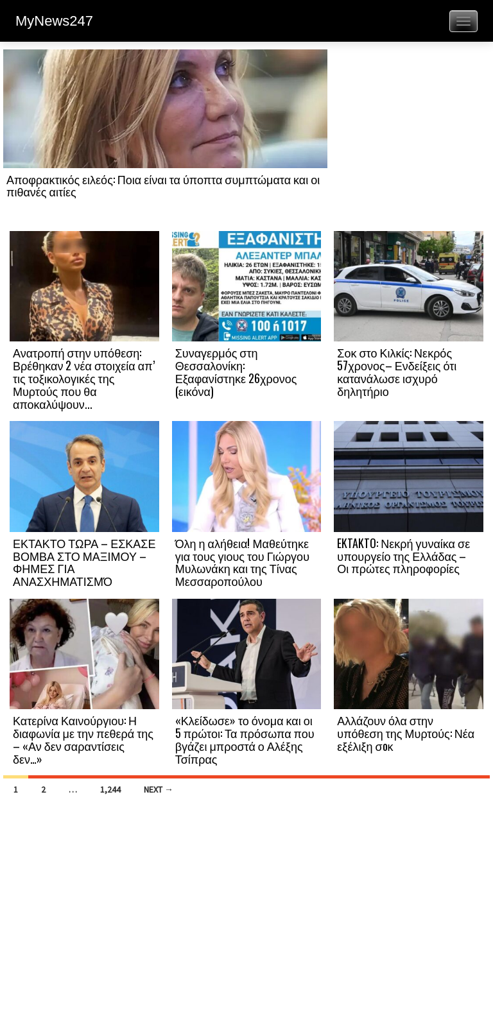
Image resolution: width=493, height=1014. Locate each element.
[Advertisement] (408, 139)
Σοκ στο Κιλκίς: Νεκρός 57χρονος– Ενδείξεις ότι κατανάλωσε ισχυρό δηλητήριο (396, 371)
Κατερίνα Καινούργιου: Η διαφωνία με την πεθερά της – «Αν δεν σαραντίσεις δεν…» (83, 739)
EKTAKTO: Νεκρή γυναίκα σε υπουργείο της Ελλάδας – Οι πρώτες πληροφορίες (403, 556)
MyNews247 (54, 21)
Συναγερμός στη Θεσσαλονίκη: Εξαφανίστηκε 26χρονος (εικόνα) (236, 371)
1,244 (110, 789)
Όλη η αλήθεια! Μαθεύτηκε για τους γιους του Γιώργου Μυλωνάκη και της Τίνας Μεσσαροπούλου (242, 562)
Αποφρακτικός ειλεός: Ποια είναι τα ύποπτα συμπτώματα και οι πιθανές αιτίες (163, 185)
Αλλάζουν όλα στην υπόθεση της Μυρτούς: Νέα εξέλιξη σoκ (405, 733)
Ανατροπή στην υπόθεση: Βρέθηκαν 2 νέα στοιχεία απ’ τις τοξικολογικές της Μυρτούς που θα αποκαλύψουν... (84, 377)
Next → (158, 789)
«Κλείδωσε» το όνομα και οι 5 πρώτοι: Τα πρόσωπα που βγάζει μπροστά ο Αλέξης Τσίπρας (245, 739)
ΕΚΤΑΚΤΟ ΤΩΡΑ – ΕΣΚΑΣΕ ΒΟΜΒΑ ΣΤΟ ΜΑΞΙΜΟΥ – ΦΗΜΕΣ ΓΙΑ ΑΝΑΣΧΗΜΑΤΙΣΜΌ (84, 562)
